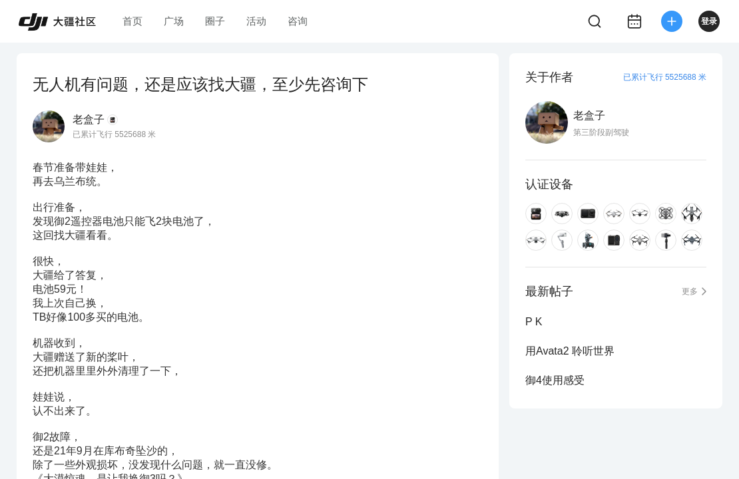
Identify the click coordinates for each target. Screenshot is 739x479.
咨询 (298, 21)
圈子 (215, 21)
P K (534, 321)
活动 (256, 21)
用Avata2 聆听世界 (570, 351)
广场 (174, 21)
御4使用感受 (555, 380)
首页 (132, 21)
